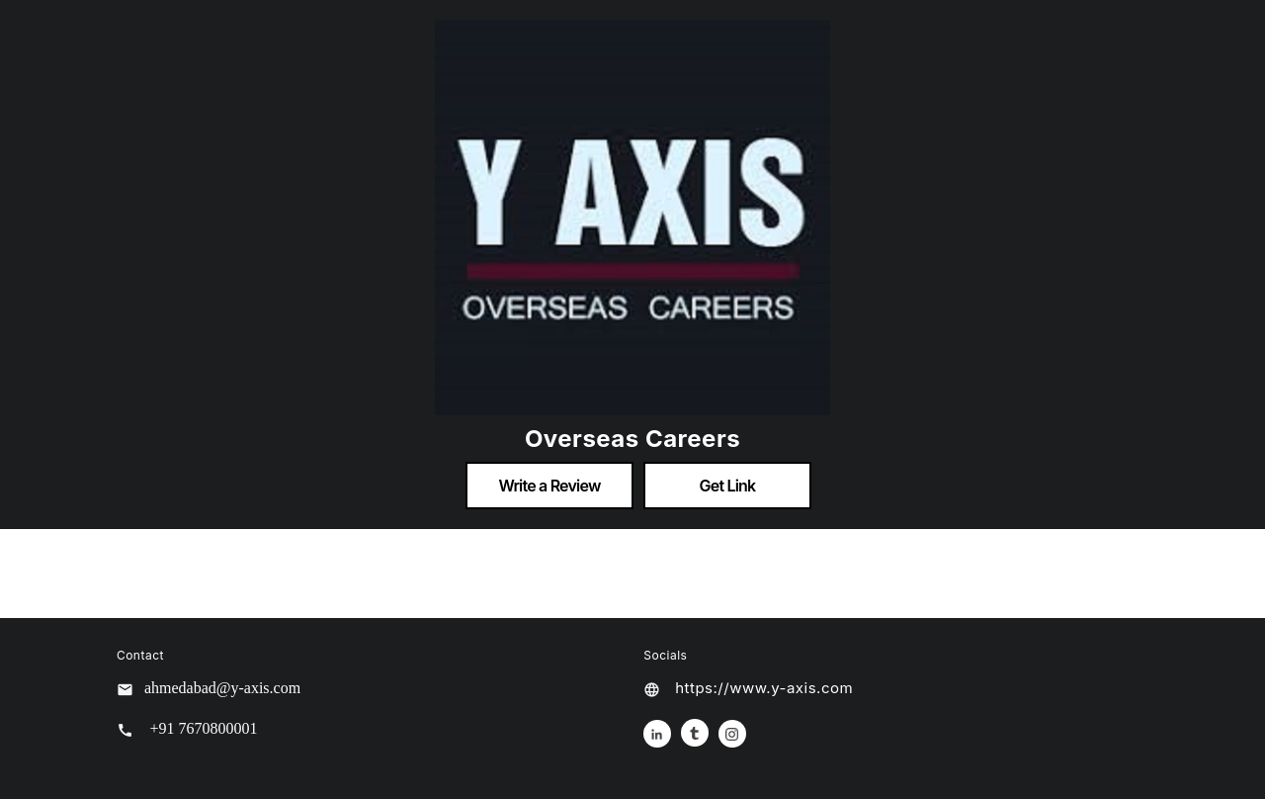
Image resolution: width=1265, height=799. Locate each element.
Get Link (728, 485)
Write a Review (549, 485)
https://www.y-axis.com (764, 687)
